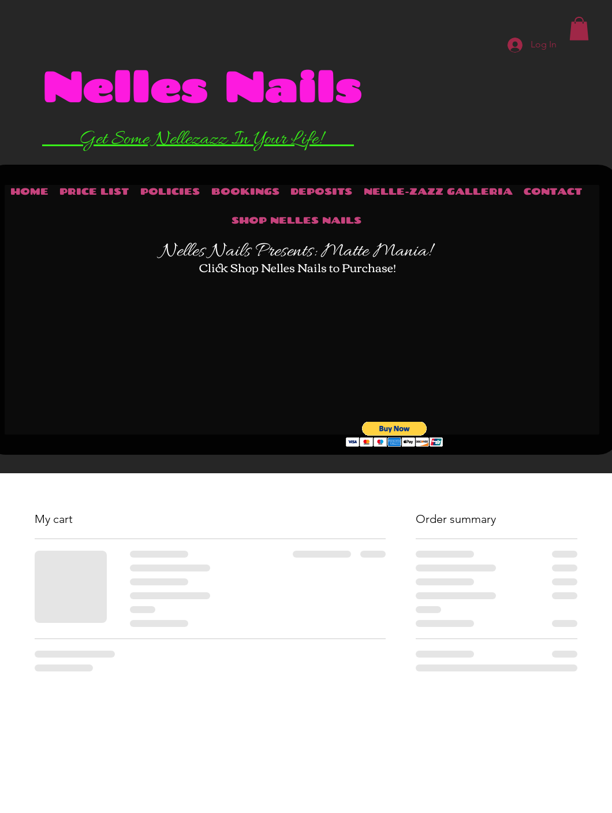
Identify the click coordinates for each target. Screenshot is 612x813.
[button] (394, 434)
